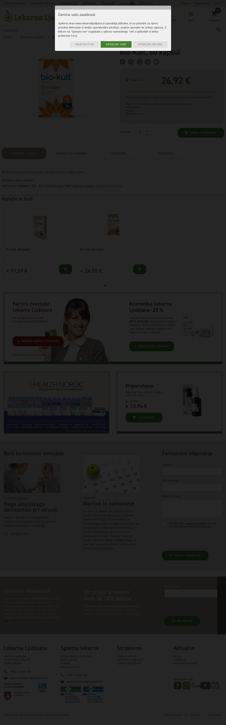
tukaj (74, 35)
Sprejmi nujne (150, 44)
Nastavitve (84, 44)
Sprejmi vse (116, 44)
